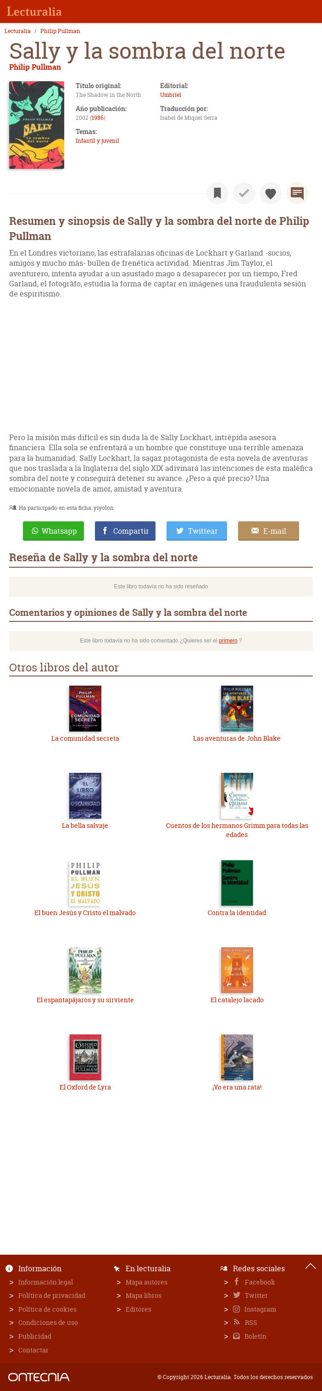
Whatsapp (59, 531)
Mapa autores (146, 1282)
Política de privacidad (51, 1295)
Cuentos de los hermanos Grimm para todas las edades (237, 830)
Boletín (254, 1336)
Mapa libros (143, 1295)
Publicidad (34, 1336)
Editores (138, 1309)
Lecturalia (18, 31)
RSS (250, 1322)
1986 (98, 118)
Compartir (131, 531)
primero (228, 640)
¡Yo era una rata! (236, 1087)
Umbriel (170, 95)
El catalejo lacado (237, 999)
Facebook (259, 1282)
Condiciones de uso (48, 1322)
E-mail (274, 531)
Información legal (45, 1282)
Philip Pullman (60, 31)
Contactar (33, 1350)
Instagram (259, 1309)
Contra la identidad (237, 912)
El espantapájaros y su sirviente (85, 999)
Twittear (203, 531)
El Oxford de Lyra (85, 1087)
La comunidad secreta (85, 738)
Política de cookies (47, 1309)
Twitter (256, 1295)
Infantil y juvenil (97, 141)
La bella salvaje (85, 825)
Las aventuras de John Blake (237, 738)
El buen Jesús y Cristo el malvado (85, 912)
